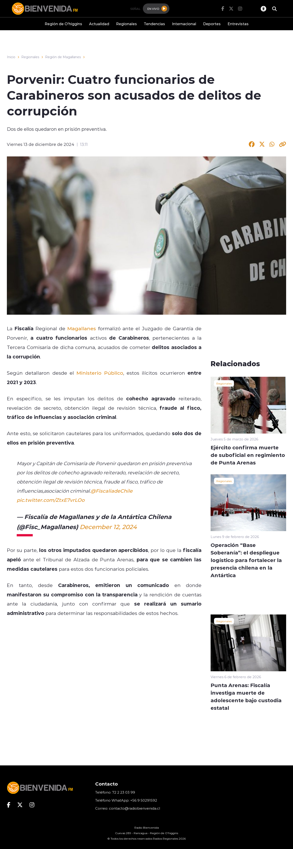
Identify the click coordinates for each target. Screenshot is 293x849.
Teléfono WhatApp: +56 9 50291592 (126, 800)
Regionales (126, 23)
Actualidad (99, 23)
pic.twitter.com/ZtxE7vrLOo (50, 500)
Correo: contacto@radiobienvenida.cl (127, 808)
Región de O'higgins (63, 23)
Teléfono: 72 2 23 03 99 (115, 792)
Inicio (11, 57)
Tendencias (154, 23)
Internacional (184, 23)
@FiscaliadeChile (112, 491)
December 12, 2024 (108, 527)
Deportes (212, 23)
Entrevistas (238, 23)
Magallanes (81, 328)
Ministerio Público (99, 373)
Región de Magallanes (63, 57)
